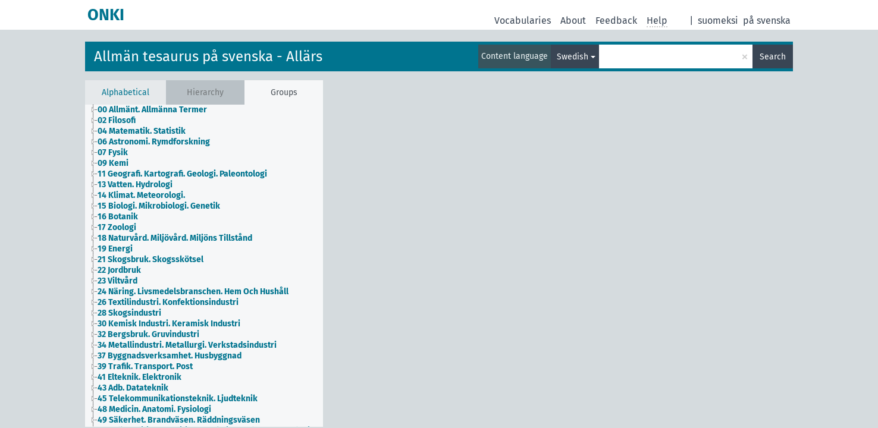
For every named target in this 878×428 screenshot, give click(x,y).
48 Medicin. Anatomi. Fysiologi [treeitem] (154, 409)
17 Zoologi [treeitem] (117, 227)
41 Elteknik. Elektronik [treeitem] (139, 377)
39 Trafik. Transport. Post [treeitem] (145, 366)
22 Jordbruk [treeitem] (119, 270)
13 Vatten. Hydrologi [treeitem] (135, 185)
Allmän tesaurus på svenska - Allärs (208, 56)
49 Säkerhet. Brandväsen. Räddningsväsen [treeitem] (179, 420)
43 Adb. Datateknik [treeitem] (133, 388)
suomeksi (718, 20)
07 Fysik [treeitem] (113, 152)
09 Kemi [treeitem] (113, 163)
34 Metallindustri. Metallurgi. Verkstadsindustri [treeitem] (187, 345)
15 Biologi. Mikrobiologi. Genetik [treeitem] (159, 206)
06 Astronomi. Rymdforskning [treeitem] (154, 142)
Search (773, 57)
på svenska (767, 20)
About (573, 20)
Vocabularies (522, 20)
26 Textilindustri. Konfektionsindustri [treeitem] (168, 302)
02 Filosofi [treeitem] (117, 120)
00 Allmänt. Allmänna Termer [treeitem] (152, 110)
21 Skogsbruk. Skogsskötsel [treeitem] (150, 259)
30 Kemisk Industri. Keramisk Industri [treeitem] (169, 324)
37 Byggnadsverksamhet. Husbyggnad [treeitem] (170, 356)
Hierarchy (205, 92)
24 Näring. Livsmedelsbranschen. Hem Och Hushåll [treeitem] (193, 292)
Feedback (616, 20)
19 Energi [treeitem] (115, 249)
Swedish (572, 57)
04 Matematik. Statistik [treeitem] (142, 131)
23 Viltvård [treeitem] (117, 281)
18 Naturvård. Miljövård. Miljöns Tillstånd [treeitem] (175, 238)
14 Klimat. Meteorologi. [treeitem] (141, 195)
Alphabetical (125, 92)
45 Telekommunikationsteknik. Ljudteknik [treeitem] (178, 399)
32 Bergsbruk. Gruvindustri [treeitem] (148, 334)
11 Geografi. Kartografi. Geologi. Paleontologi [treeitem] (182, 174)
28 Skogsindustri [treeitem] (129, 313)
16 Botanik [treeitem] (118, 217)
